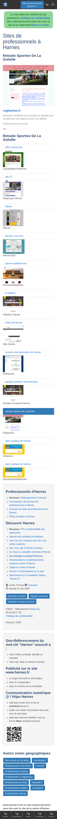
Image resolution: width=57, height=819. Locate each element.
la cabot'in (10, 293)
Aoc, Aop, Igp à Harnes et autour (26, 548)
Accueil (5, 814)
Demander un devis (16, 596)
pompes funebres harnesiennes (21, 382)
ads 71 (8, 177)
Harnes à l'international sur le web (26, 571)
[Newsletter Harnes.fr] (47, 4)
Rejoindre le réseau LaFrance (21, 601)
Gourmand (39, 814)
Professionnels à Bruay (15, 793)
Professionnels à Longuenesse (19, 777)
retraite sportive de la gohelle (20, 411)
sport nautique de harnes (18, 441)
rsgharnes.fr (12, 110)
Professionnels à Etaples (16, 788)
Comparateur (17, 814)
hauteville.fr (37, 782)
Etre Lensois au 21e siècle (17, 760)
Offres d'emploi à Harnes (22, 516)
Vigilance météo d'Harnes (22, 567)
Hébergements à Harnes (33, 497)
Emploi (28, 814)
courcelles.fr (37, 788)
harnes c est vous (14, 236)
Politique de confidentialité (35, 18)
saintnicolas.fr (40, 760)
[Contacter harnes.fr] (53, 4)
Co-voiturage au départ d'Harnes (26, 556)
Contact (51, 814)
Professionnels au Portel (16, 782)
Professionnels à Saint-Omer (18, 766)
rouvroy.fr (40, 766)
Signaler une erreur (39, 596)
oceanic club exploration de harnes (23, 352)
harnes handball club (16, 263)
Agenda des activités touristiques (26, 536)
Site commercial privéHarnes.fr (32, 4)
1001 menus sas (13, 147)
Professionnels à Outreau (16, 771)
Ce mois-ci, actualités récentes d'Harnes (30, 552)
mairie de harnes (13, 322)
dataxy (8, 206)
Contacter (33, 585)
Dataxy (33, 609)
